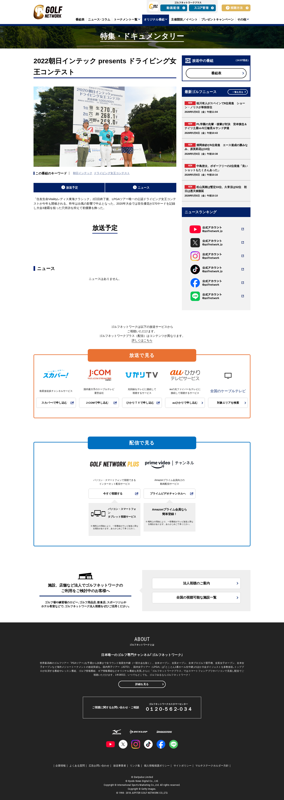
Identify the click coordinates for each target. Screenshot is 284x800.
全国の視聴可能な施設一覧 (196, 597)
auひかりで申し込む (185, 402)
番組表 (216, 73)
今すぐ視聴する (112, 493)
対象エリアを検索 (228, 402)
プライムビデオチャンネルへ (168, 493)
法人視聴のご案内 (196, 583)
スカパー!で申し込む (54, 402)
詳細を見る (142, 684)
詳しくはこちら (142, 340)
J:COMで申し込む (97, 402)
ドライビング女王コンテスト (112, 173)
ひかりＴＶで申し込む (140, 402)
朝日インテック (82, 173)
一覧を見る (237, 92)
